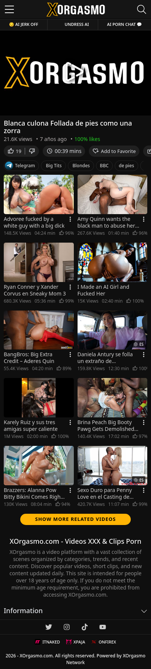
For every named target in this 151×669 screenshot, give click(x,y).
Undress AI (77, 24)
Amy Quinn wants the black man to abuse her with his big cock (106, 222)
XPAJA (75, 642)
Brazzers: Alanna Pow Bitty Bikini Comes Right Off (33, 493)
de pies (126, 165)
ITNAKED (47, 642)
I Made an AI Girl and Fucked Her (104, 290)
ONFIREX (103, 642)
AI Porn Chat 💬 (124, 24)
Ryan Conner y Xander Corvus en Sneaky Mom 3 (35, 290)
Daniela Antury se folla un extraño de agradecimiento (105, 357)
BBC (104, 165)
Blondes (81, 165)
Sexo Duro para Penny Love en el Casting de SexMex (105, 493)
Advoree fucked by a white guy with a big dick (34, 222)
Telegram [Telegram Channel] (20, 166)
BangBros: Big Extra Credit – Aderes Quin (29, 357)
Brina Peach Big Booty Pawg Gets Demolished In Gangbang (106, 425)
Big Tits (53, 165)
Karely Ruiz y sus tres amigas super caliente (31, 425)
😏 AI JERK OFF (23, 24)
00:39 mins (63, 150)
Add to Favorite (114, 151)
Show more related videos (75, 519)
